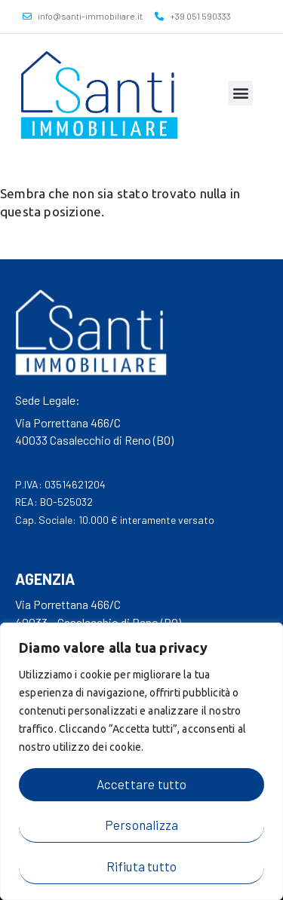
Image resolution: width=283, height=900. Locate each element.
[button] (240, 93)
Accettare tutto (142, 783)
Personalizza (141, 824)
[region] (141, 761)
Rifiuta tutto (141, 866)
